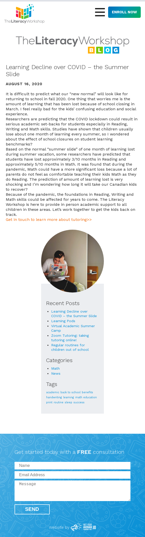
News (55, 373)
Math (55, 368)
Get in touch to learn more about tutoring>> (49, 219)
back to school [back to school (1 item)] (70, 392)
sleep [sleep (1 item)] (68, 402)
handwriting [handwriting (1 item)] (54, 397)
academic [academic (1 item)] (52, 392)
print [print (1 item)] (49, 402)
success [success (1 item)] (79, 402)
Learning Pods (63, 321)
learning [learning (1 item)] (68, 397)
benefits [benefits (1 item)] (87, 392)
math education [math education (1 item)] (86, 397)
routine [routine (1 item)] (58, 402)
